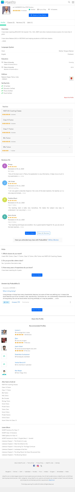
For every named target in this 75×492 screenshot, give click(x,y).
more (22, 176)
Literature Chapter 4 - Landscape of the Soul (14, 449)
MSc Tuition (5, 396)
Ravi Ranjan (18, 371)
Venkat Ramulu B (20, 363)
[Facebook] (34, 466)
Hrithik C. (18, 330)
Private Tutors (5, 407)
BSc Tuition (11, 171)
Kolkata (46, 471)
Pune (40, 471)
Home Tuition (5, 412)
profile (3, 23)
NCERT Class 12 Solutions (9, 433)
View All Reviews (43, 233)
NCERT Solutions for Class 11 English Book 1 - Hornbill (17, 438)
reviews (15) (20, 23)
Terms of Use (30, 463)
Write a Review (53, 240)
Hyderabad (27, 471)
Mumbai (35, 471)
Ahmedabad (60, 471)
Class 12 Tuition (12, 222)
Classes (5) (10, 23)
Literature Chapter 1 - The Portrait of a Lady (14, 441)
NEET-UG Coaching (13, 188)
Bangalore (8, 471)
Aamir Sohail (19, 346)
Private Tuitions (6, 415)
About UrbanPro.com (19, 463)
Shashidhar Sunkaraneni (22, 354)
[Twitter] (41, 466)
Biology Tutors (6, 401)
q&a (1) (30, 23)
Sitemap (57, 463)
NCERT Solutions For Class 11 (10, 430)
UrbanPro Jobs (49, 463)
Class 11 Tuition (12, 205)
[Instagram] (38, 466)
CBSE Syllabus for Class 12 (9, 436)
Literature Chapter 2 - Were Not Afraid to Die (15, 444)
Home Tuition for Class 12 (9, 420)
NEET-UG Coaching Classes (10, 385)
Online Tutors (5, 418)
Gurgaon (52, 471)
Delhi (21, 471)
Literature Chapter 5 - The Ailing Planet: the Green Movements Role (21, 452)
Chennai (15, 471)
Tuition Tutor (5, 409)
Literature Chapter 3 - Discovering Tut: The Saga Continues (18, 447)
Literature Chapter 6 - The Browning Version (14, 455)
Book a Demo (30, 233)
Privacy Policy (39, 463)
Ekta (16, 338)
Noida (67, 471)
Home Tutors (5, 404)
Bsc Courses (5, 398)
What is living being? (9, 291)
